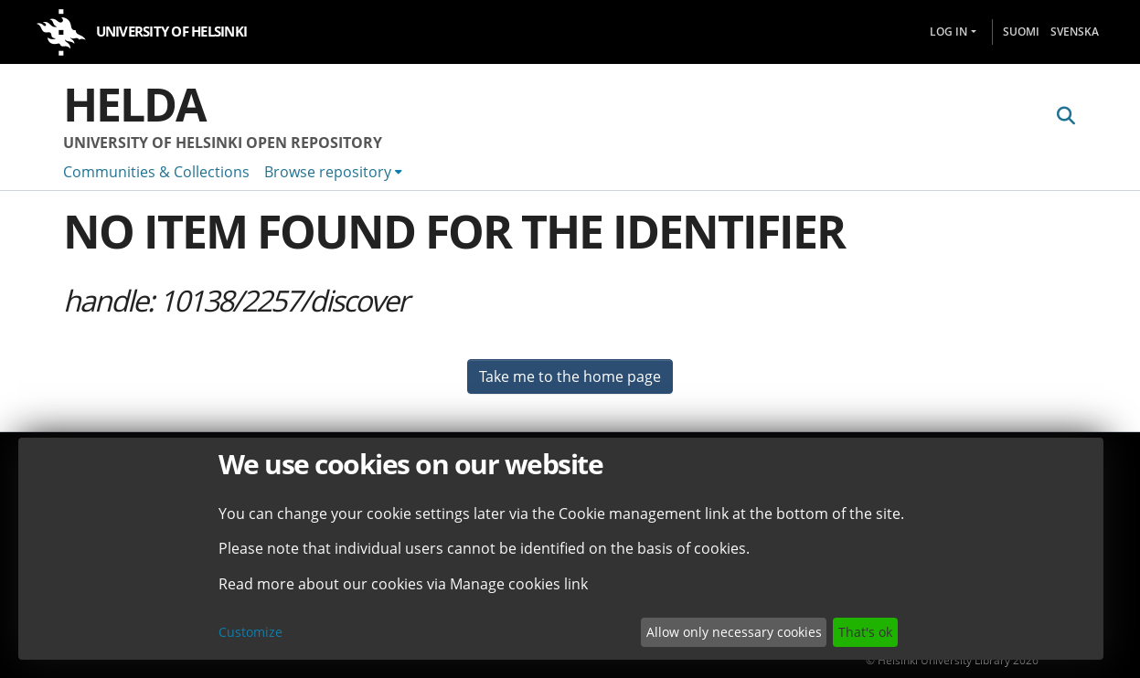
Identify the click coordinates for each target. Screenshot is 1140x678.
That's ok (865, 632)
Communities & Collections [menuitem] (156, 172)
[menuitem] (333, 172)
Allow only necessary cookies (734, 632)
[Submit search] (1066, 116)
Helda (134, 104)
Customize (250, 632)
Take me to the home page (570, 376)
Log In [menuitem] (948, 31)
